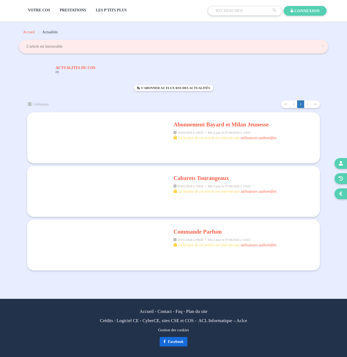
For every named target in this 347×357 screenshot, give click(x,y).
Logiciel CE (128, 320)
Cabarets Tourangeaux (201, 178)
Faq (178, 311)
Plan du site (196, 311)
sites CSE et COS (178, 320)
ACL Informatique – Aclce (222, 320)
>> (315, 104)
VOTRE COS (39, 10)
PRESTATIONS (73, 10)
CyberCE (151, 320)
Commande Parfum (198, 231)
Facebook (173, 342)
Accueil (29, 32)
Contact (165, 311)
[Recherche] (243, 10)
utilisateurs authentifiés (259, 138)
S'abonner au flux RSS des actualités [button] (173, 88)
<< (286, 104)
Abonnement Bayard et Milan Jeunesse (221, 124)
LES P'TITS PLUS (111, 10)
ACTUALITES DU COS (75, 69)
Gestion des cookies (173, 330)
